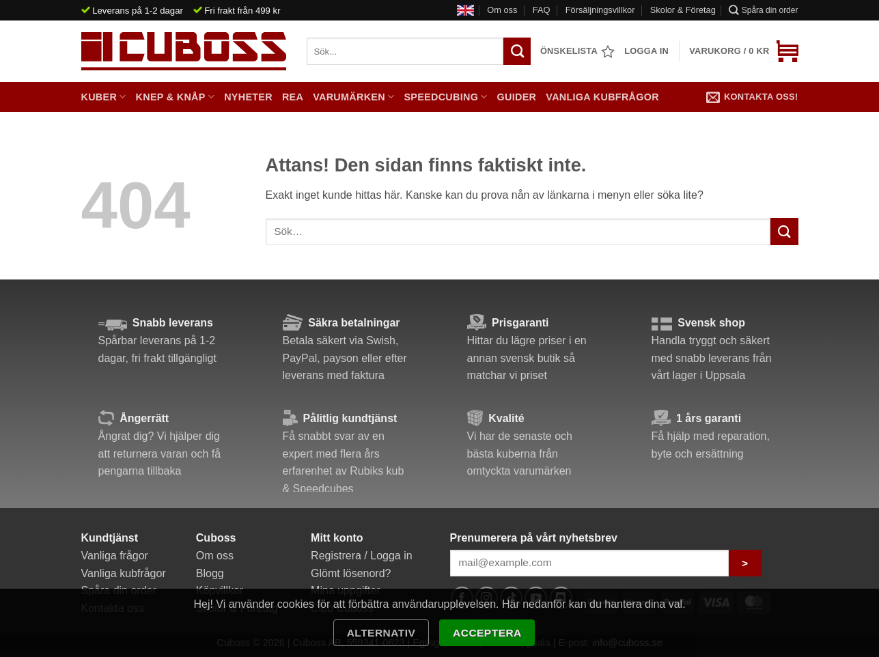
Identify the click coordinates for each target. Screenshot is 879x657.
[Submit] (784, 231)
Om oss (502, 10)
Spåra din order (763, 10)
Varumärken (353, 96)
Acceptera (487, 633)
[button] (743, 51)
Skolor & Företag (683, 10)
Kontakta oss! (752, 97)
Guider (517, 97)
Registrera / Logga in (362, 555)
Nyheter (248, 97)
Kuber (103, 96)
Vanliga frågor (114, 555)
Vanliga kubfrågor (602, 97)
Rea (292, 97)
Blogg (210, 573)
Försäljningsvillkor (600, 10)
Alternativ (381, 633)
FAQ (541, 10)
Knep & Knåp (175, 96)
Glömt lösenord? (351, 573)
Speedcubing (445, 96)
